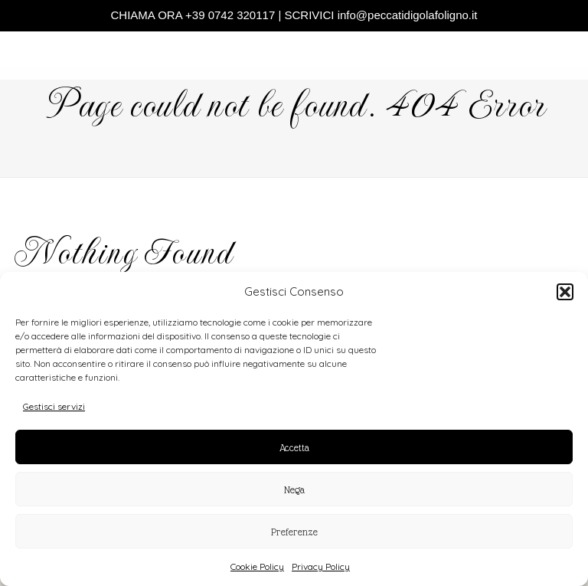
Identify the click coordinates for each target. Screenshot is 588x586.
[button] (565, 292)
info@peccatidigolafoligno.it (408, 14)
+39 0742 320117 (230, 14)
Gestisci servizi (54, 406)
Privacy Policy (321, 566)
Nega (294, 489)
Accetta (294, 447)
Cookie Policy (257, 566)
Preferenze (294, 531)
